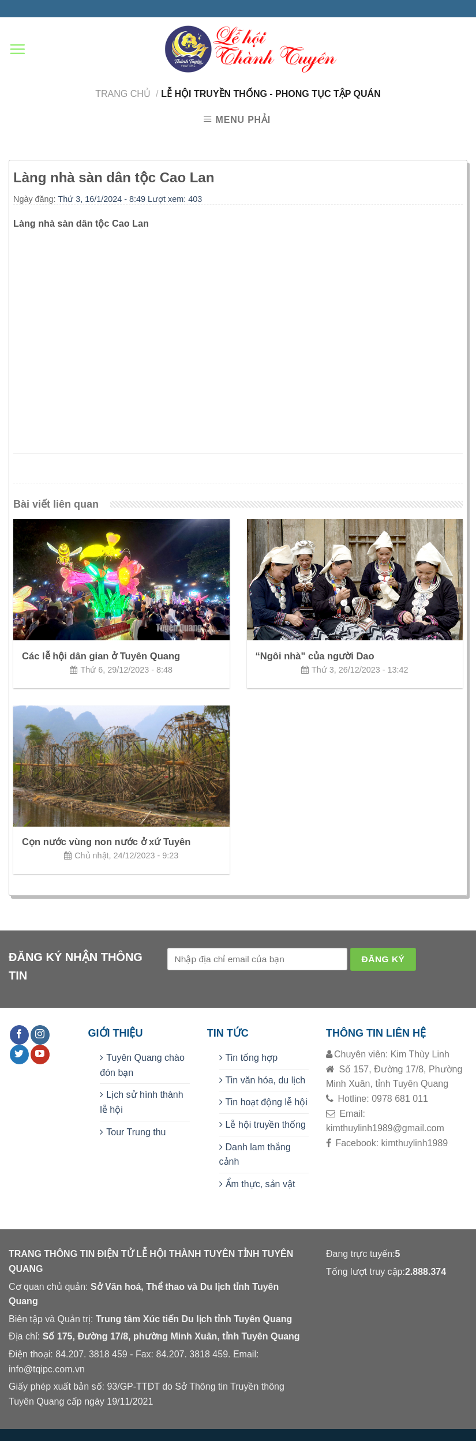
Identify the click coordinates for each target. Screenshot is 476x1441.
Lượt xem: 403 (175, 199)
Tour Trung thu (136, 1132)
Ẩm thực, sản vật (260, 1184)
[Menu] (17, 49)
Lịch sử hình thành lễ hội (141, 1102)
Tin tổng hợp (252, 1058)
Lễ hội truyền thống (266, 1124)
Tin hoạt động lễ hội (267, 1102)
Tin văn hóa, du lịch (266, 1080)
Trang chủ (123, 94)
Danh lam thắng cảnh (255, 1154)
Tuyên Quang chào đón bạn (142, 1065)
